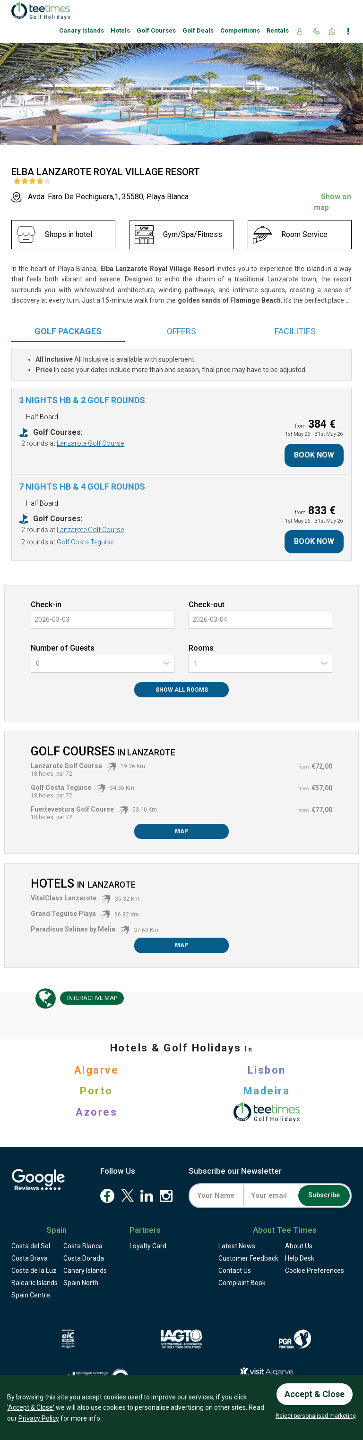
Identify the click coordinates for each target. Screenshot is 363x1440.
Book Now (314, 454)
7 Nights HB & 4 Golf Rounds (82, 486)
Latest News (236, 1246)
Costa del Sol (30, 1246)
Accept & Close (315, 1394)
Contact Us (234, 1270)
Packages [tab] (68, 331)
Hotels (120, 30)
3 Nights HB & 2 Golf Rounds (82, 400)
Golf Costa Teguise (85, 542)
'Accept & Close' (30, 1407)
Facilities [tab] (295, 331)
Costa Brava (29, 1258)
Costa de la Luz (34, 1270)
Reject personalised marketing (316, 1416)
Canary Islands (81, 30)
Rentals (278, 30)
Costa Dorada (83, 1258)
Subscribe (324, 1195)
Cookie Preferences (314, 1270)
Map (181, 831)
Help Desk (299, 1258)
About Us (298, 1246)
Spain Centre (30, 1295)
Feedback (248, 1258)
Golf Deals (198, 30)
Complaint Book (242, 1283)
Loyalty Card (148, 1246)
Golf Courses (156, 30)
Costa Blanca (83, 1246)
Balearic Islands (34, 1283)
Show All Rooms (182, 689)
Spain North (80, 1283)
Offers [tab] (181, 331)
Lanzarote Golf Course (90, 443)
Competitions (240, 30)
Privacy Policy (38, 1418)
